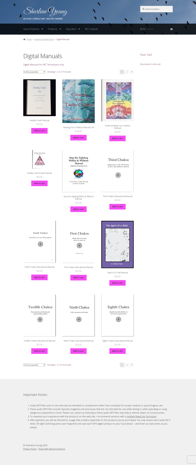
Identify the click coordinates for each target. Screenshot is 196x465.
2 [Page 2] (127, 71)
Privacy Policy (30, 448)
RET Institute (91, 28)
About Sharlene (31, 28)
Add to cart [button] (39, 130)
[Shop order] (34, 71)
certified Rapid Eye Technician (141, 416)
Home (29, 39)
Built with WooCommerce (52, 448)
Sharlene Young (45, 11)
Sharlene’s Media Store (44, 39)
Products (52, 28)
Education (71, 28)
